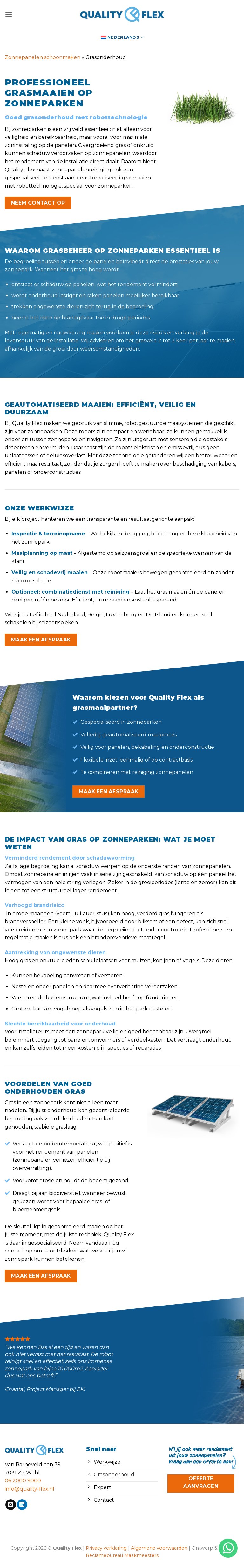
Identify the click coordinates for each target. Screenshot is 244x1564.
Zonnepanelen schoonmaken (42, 57)
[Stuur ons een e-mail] (10, 1504)
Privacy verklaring (106, 1548)
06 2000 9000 (23, 1481)
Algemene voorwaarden (159, 1548)
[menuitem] (122, 37)
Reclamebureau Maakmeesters (122, 1555)
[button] (8, 14)
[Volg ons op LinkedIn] (22, 1504)
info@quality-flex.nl (29, 1489)
